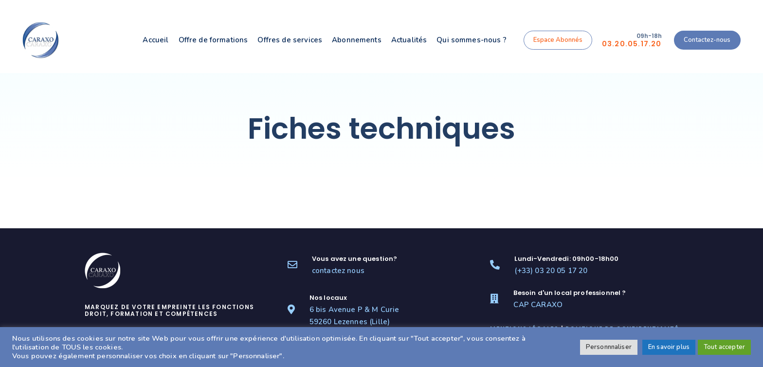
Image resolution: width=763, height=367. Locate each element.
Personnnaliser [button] (609, 347)
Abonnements (357, 40)
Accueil (155, 40)
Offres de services (289, 40)
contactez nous (338, 270)
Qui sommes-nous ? (471, 40)
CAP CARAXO (538, 305)
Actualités (409, 40)
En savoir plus (669, 347)
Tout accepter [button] (724, 347)
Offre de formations (213, 40)
